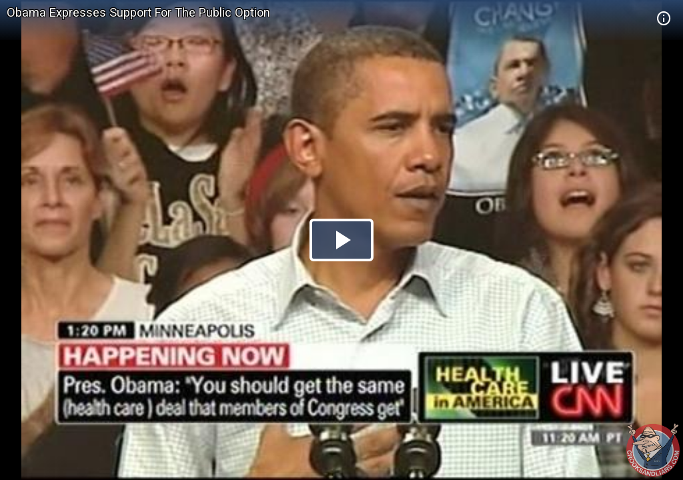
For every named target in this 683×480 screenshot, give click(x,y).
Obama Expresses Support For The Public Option (138, 12)
